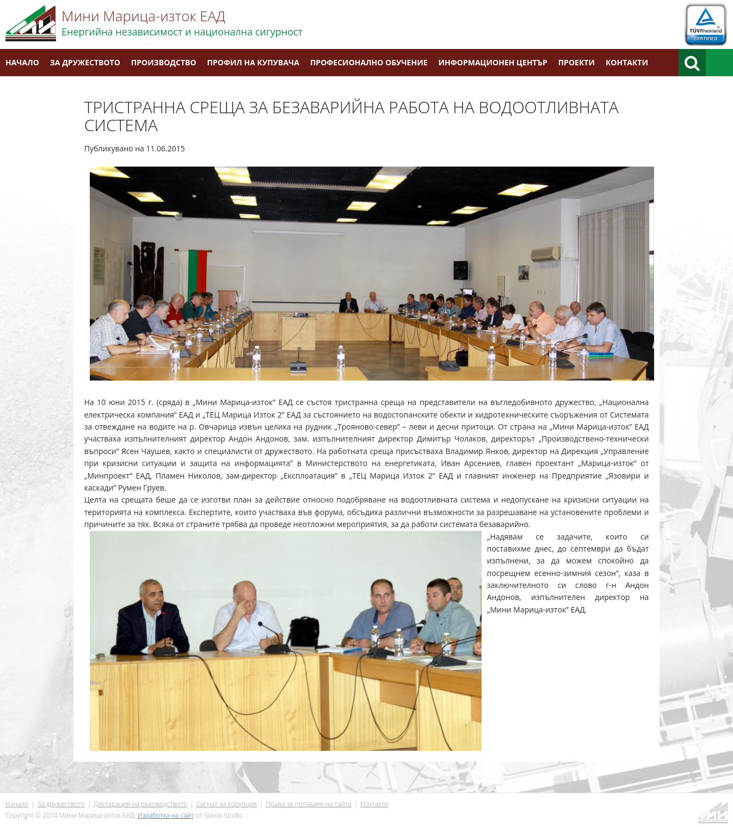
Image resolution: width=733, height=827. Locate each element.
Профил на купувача (253, 62)
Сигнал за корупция (226, 803)
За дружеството (85, 62)
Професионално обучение (369, 62)
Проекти (576, 62)
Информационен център (493, 62)
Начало (22, 62)
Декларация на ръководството (140, 803)
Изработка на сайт (166, 815)
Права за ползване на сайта (308, 803)
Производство (163, 62)
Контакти (627, 62)
